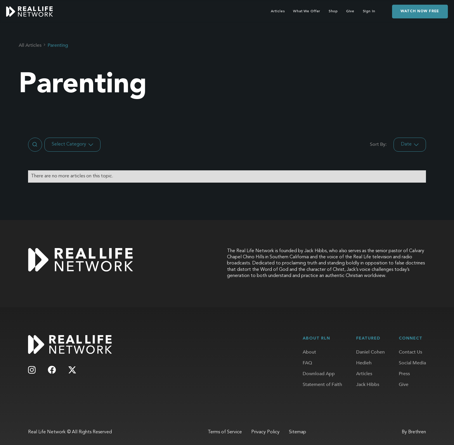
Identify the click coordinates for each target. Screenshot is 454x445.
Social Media (412, 363)
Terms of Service (225, 432)
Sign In (369, 11)
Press (404, 373)
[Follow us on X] (72, 370)
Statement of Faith (322, 384)
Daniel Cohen (370, 352)
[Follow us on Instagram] (32, 369)
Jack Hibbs (367, 384)
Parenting (58, 45)
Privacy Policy (265, 432)
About (309, 352)
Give (350, 11)
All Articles (30, 45)
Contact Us (410, 352)
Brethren (417, 432)
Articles (278, 11)
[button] (72, 145)
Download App (319, 373)
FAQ (307, 363)
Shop (333, 11)
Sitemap (297, 432)
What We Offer (306, 11)
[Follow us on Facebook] (52, 369)
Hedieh (364, 363)
